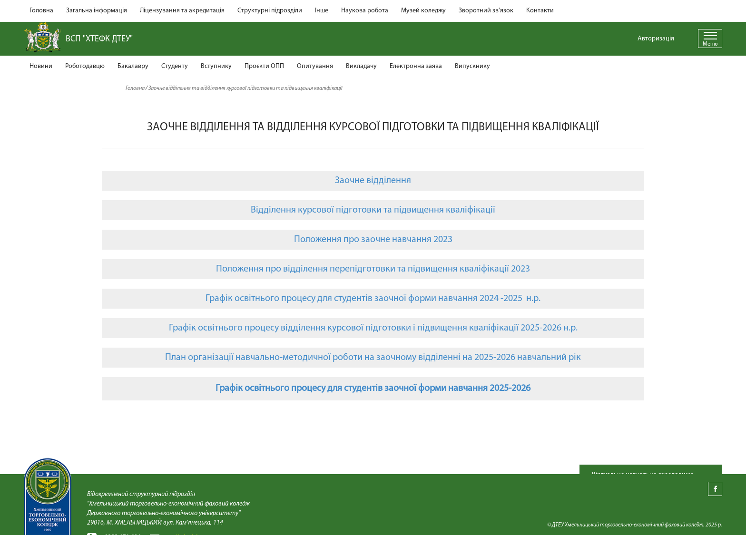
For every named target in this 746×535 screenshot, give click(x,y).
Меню (710, 44)
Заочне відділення (373, 180)
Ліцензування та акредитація (182, 10)
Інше (321, 10)
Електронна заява (416, 66)
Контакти (540, 10)
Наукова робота (364, 10)
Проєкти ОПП (264, 66)
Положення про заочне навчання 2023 (373, 239)
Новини (40, 66)
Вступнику (216, 66)
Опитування (315, 66)
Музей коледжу (423, 10)
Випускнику (472, 66)
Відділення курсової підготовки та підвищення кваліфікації (373, 210)
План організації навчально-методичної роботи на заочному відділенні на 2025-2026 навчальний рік (373, 357)
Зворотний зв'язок (486, 10)
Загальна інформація (96, 10)
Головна (41, 10)
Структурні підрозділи (269, 10)
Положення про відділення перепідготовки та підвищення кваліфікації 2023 (373, 269)
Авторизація (656, 38)
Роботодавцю (85, 66)
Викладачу (361, 66)
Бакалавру (133, 66)
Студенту (174, 66)
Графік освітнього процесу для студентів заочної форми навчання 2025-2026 (373, 388)
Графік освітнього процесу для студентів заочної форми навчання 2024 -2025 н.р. (373, 298)
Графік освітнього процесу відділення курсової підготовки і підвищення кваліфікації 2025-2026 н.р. (373, 328)
